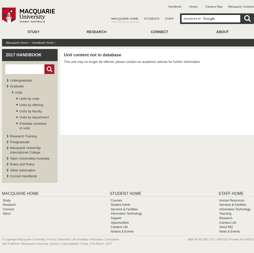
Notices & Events (122, 231)
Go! (49, 69)
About (222, 32)
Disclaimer (112, 239)
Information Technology (126, 213)
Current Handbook (23, 176)
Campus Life (119, 227)
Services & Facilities (124, 209)
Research (97, 32)
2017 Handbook (24, 55)
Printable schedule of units (32, 126)
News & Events (229, 231)
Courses (116, 200)
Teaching (225, 213)
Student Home (125, 193)
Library (193, 6)
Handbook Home (43, 42)
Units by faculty (30, 111)
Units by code (29, 98)
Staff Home (230, 193)
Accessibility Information (88, 239)
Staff (169, 18)
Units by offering (31, 105)
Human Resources (231, 200)
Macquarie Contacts (241, 6)
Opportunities (120, 222)
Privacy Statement (58, 239)
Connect (159, 32)
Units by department (34, 117)
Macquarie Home (124, 18)
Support (116, 218)
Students (152, 18)
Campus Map (213, 6)
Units (18, 92)
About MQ (226, 227)
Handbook (175, 6)
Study (33, 32)
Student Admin (120, 205)
